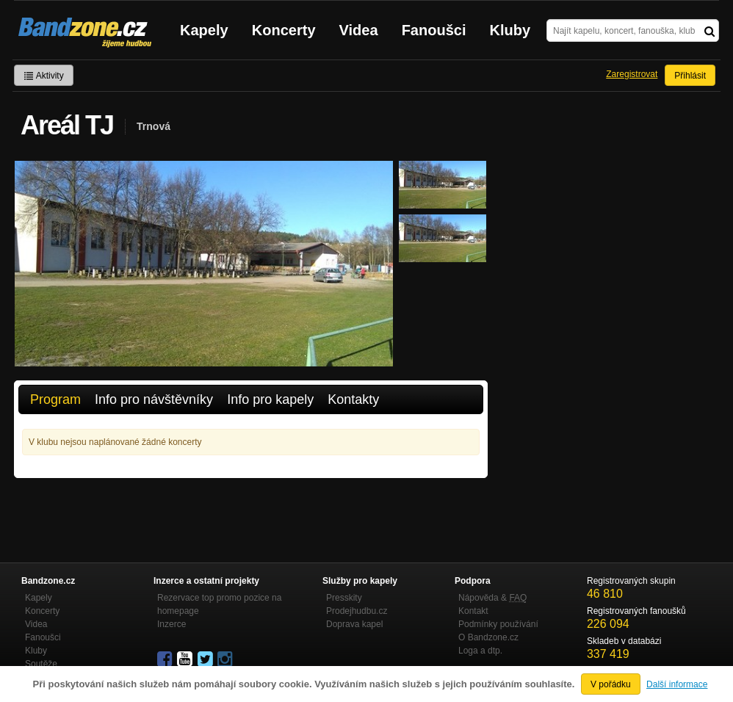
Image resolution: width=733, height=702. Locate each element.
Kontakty (353, 399)
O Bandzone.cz (488, 637)
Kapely (204, 30)
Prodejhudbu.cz (356, 611)
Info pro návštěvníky (154, 399)
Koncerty (284, 30)
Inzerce (171, 624)
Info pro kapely (270, 399)
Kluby (510, 30)
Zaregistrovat (631, 74)
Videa (358, 30)
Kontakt (473, 611)
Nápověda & (492, 598)
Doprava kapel (354, 624)
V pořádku (611, 684)
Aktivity (44, 75)
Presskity (344, 598)
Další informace (676, 684)
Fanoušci (434, 30)
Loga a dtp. (480, 650)
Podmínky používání (498, 624)
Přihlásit (690, 75)
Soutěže (41, 664)
